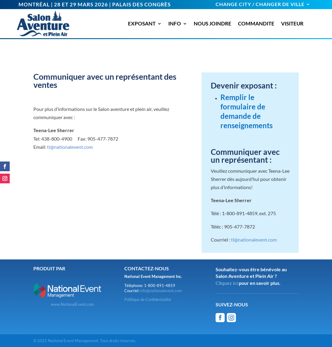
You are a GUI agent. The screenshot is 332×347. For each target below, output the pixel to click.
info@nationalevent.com (161, 290)
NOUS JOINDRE (212, 24)
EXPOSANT (142, 24)
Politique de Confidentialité (147, 299)
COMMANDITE (256, 24)
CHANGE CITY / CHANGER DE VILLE (260, 4)
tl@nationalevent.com (70, 147)
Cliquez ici (227, 283)
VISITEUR (292, 24)
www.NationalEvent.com (72, 304)
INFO (174, 24)
